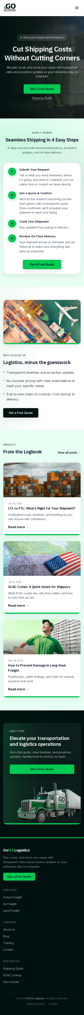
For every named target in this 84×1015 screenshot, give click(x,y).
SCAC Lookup (12, 975)
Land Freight (11, 910)
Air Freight (9, 904)
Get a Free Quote (42, 89)
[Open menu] (77, 8)
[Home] (9, 7)
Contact (8, 949)
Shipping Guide (42, 98)
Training (8, 943)
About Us (9, 929)
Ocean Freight (12, 897)
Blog (6, 936)
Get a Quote (11, 982)
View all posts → (69, 452)
